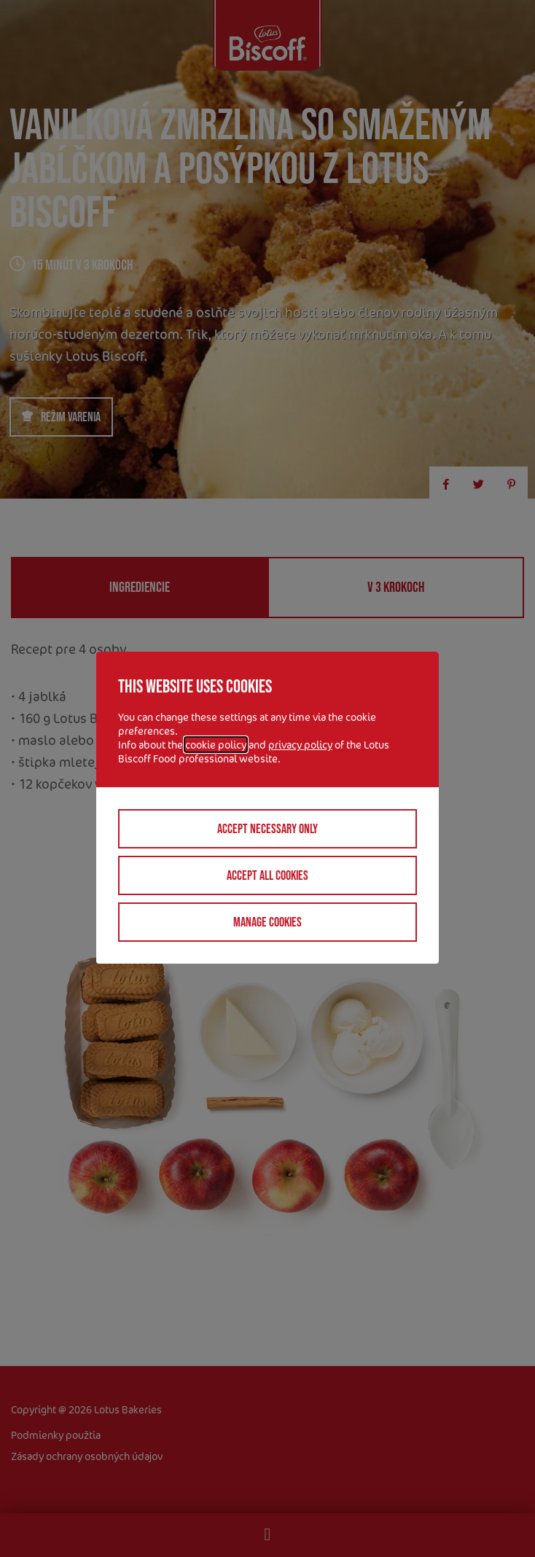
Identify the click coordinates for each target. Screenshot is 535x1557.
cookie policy (215, 745)
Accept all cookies (267, 875)
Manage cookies (267, 922)
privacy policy (300, 745)
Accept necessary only (267, 829)
